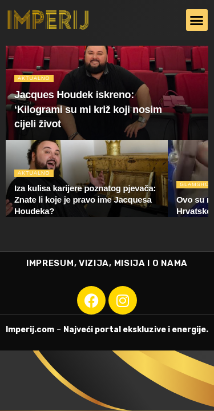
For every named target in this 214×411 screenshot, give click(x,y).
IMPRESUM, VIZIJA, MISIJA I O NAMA (107, 263)
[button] (197, 20)
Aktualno (34, 78)
